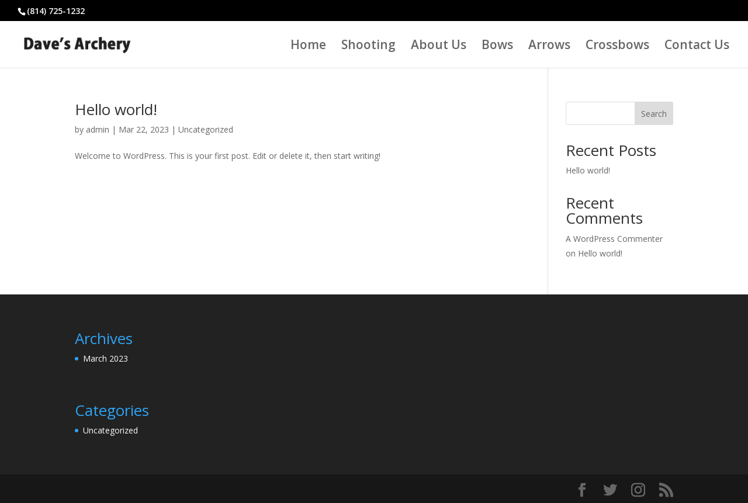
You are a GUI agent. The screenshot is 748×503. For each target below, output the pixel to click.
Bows (497, 46)
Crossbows (617, 46)
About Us (438, 46)
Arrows (549, 46)
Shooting (368, 46)
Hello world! (116, 109)
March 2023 (105, 358)
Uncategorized (205, 129)
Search (654, 113)
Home (308, 46)
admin (97, 129)
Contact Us (696, 46)
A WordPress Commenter (614, 238)
